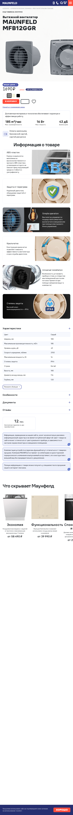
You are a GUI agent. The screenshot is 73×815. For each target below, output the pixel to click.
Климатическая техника (21, 8)
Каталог (6, 8)
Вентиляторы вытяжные (43, 8)
